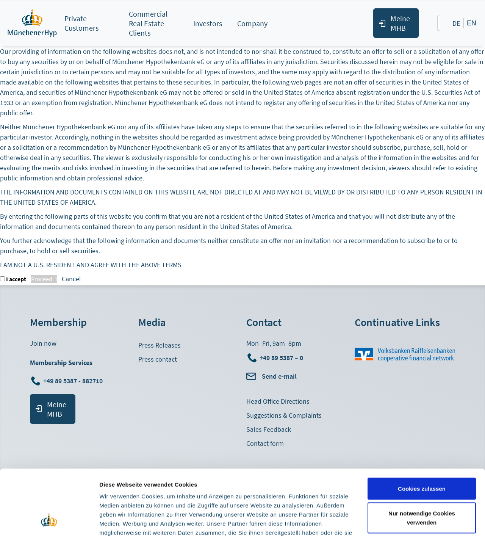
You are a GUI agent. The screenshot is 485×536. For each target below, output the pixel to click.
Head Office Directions (278, 401)
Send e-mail (279, 376)
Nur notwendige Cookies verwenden (421, 459)
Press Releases (159, 345)
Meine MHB (400, 23)
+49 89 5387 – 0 (281, 357)
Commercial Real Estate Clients (148, 23)
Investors (207, 23)
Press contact (157, 359)
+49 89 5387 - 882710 (73, 380)
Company (252, 23)
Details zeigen (118, 521)
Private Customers (81, 23)
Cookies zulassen (422, 429)
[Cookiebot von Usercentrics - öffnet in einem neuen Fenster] (49, 521)
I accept (16, 279)
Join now (43, 343)
